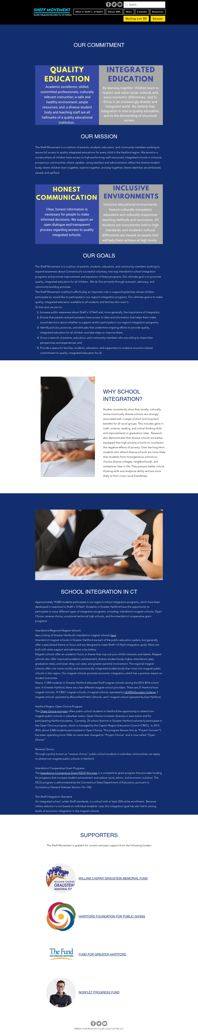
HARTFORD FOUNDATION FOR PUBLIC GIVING (112, 916)
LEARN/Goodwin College (140, 692)
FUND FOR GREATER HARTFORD (102, 954)
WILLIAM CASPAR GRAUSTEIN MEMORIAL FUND (113, 878)
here (113, 635)
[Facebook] (108, 4)
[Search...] (144, 4)
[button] (89, 12)
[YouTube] (119, 4)
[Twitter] (114, 4)
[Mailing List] (136, 19)
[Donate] (158, 19)
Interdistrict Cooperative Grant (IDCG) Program (68, 773)
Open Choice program (54, 711)
